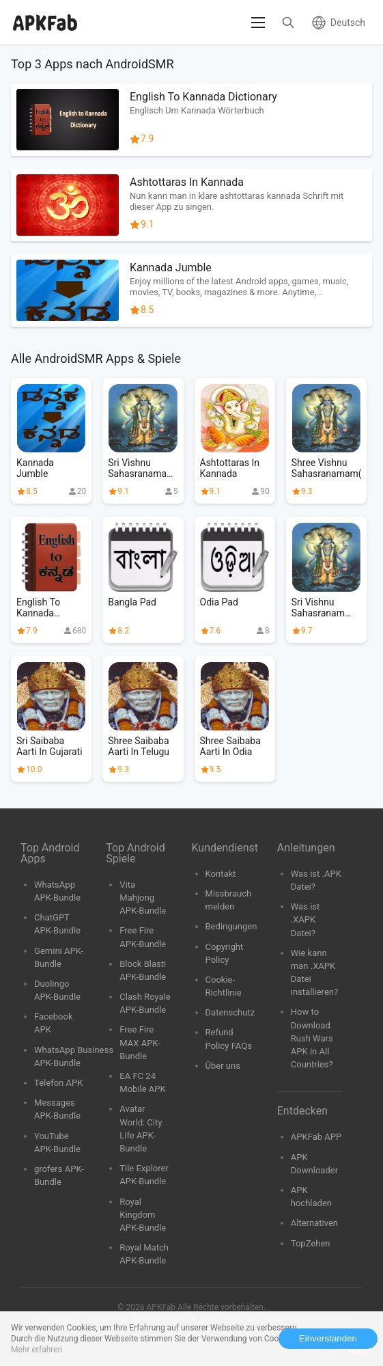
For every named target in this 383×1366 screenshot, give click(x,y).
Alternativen (314, 1223)
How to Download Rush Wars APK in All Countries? (312, 1038)
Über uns (222, 1066)
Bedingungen (231, 926)
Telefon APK (58, 1083)
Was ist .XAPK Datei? (305, 919)
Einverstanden (328, 1338)
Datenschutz (230, 1012)
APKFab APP (316, 1137)
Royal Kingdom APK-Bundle (142, 1215)
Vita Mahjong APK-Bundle (142, 897)
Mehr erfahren (36, 1349)
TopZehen (310, 1243)
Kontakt (220, 874)
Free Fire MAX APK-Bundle (139, 1042)
